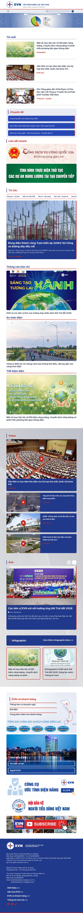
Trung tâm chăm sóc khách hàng (26, 714)
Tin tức (12, 190)
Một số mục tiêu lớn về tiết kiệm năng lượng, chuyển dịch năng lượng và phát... (23, 672)
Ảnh (11, 562)
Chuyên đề (17, 112)
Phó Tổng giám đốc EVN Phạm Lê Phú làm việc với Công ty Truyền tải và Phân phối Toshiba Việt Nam (56, 92)
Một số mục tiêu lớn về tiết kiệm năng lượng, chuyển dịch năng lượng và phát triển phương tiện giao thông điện (56, 46)
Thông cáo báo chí (18, 266)
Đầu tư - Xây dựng (44, 196)
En (75, 11)
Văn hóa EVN (18, 757)
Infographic (41, 52)
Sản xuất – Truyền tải (61, 196)
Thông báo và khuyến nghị (23, 704)
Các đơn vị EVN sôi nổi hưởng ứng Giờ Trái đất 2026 (40, 608)
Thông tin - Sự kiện (44, 99)
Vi (73, 11)
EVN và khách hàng (24, 699)
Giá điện (14, 709)
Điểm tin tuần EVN (29, 196)
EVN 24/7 (40, 73)
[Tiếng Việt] (27, 4)
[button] (79, 21)
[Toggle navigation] (8, 11)
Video (12, 435)
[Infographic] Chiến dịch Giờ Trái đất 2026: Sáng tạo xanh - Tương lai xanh (59, 672)
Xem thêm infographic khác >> (58, 640)
